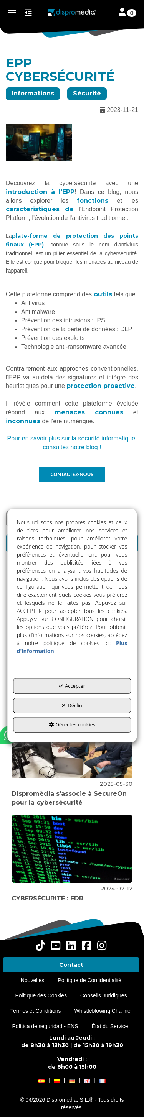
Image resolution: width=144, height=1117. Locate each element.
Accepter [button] (72, 686)
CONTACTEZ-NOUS (72, 474)
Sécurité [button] (87, 93)
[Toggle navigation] (127, 13)
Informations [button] (33, 93)
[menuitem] (71, 964)
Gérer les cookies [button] (72, 724)
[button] (72, 13)
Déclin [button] (72, 705)
